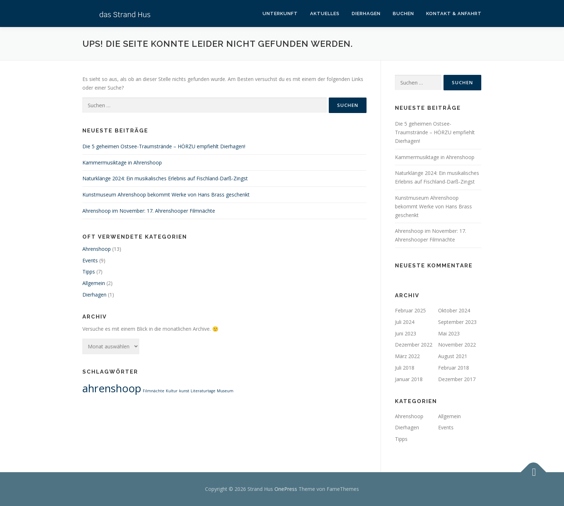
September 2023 (457, 321)
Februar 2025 (410, 310)
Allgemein (93, 283)
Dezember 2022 (413, 344)
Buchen (403, 13)
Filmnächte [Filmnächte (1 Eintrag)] (153, 390)
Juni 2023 (405, 333)
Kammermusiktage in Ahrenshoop (122, 162)
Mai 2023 (449, 333)
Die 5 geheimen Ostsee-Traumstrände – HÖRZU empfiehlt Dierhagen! (163, 146)
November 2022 (457, 344)
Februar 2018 (453, 367)
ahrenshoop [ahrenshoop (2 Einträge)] (111, 388)
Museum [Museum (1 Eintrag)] (225, 390)
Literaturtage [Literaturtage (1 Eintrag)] (203, 390)
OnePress (285, 488)
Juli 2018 (404, 367)
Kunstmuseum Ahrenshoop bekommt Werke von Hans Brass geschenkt (166, 194)
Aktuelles (325, 13)
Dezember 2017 (457, 379)
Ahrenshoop (96, 248)
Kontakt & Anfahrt (454, 13)
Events (90, 260)
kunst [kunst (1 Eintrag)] (184, 390)
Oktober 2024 (454, 310)
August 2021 (452, 356)
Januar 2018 (409, 379)
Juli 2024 (404, 321)
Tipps (88, 271)
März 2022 (407, 356)
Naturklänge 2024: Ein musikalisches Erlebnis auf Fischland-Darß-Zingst (165, 178)
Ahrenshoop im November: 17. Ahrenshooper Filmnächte (148, 210)
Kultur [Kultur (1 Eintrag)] (172, 390)
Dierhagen (366, 13)
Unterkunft (280, 13)
